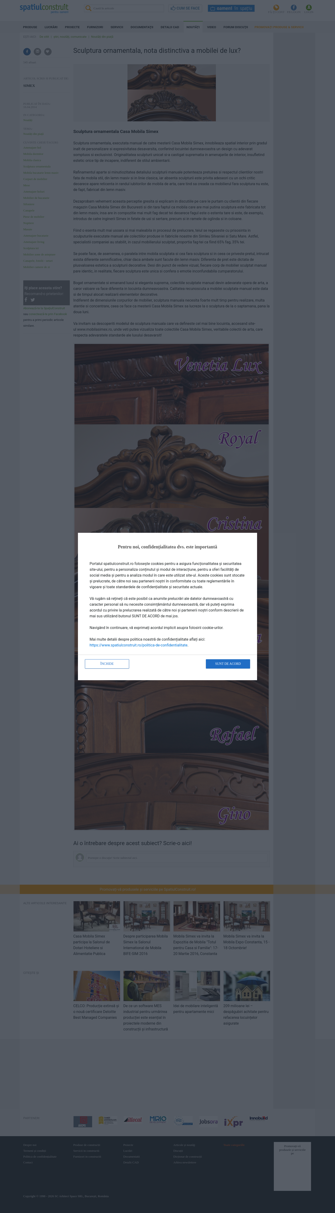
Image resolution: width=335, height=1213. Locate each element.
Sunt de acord (228, 664)
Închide (107, 664)
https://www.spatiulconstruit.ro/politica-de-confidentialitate (139, 645)
